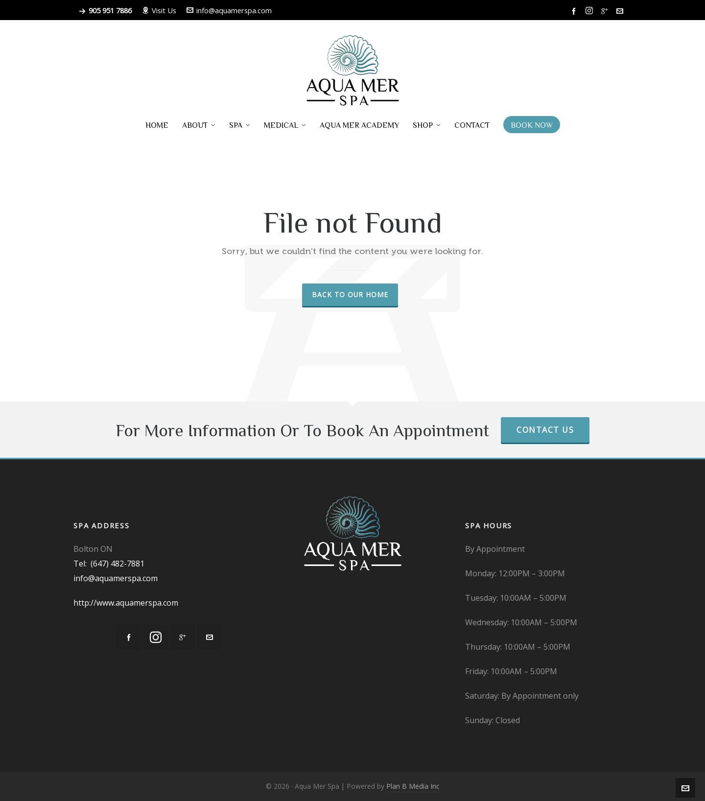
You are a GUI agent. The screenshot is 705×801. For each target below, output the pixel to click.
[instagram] (591, 11)
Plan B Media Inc (412, 786)
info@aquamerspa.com (229, 10)
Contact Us (545, 429)
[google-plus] (606, 11)
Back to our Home (350, 294)
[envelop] (621, 11)
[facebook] (575, 11)
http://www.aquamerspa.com (125, 602)
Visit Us (159, 10)
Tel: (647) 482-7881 (108, 563)
